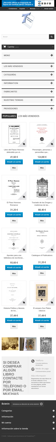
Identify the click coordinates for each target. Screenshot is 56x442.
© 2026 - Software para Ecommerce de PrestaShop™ (18, 436)
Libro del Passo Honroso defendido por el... (14, 151)
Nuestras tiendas (13, 100)
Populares (9, 116)
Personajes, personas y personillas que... (42, 151)
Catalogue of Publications (42, 255)
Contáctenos (13, 8)
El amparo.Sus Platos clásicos (42, 309)
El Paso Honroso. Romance (14, 204)
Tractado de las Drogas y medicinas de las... (42, 204)
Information (11, 83)
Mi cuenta (6, 422)
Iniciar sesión (48, 8)
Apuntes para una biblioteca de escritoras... (14, 256)
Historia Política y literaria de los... (14, 309)
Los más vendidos (13, 66)
